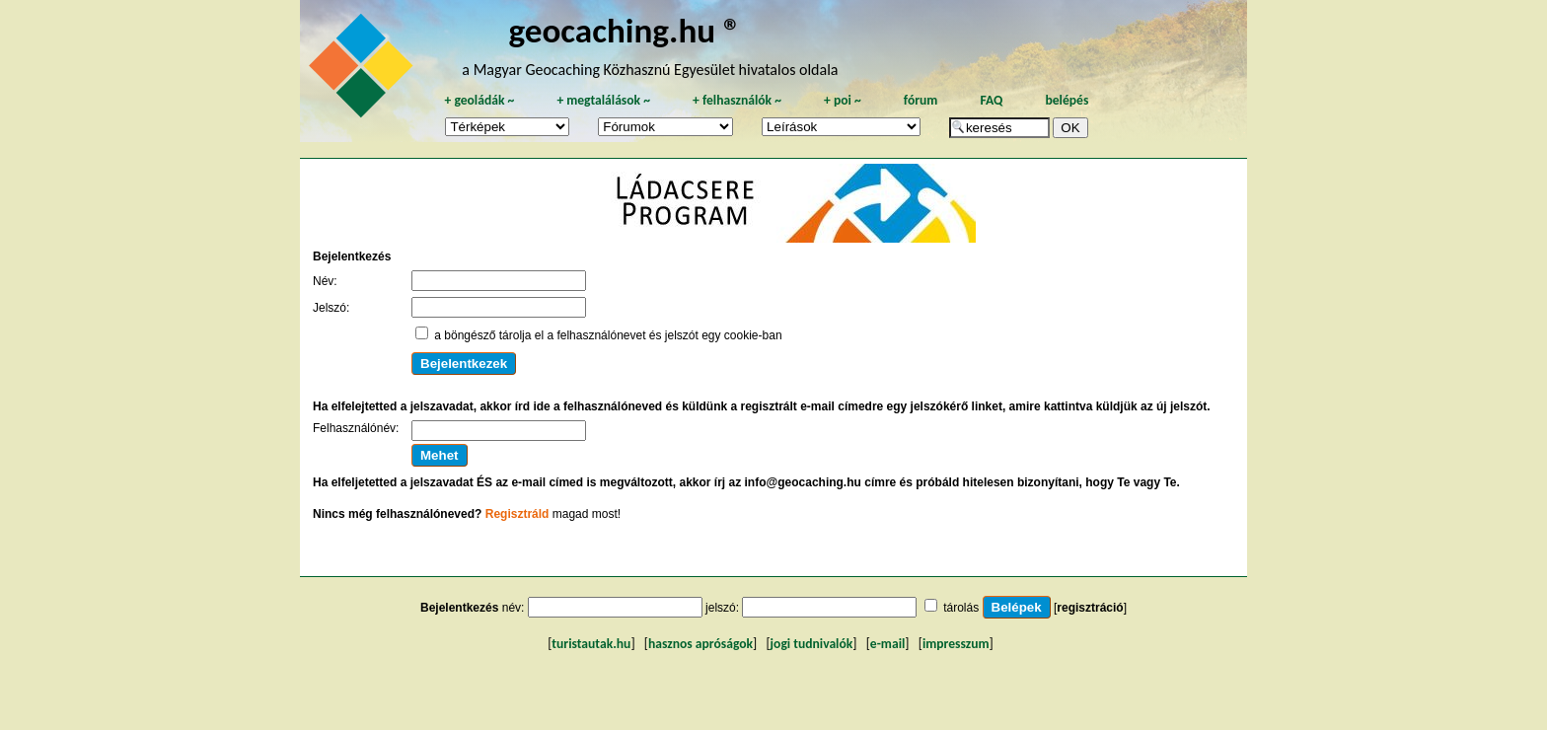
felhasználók (737, 100)
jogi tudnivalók (812, 643)
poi (842, 100)
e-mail (887, 643)
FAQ (991, 100)
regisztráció (1090, 608)
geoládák (479, 100)
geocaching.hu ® (624, 30)
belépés (1066, 100)
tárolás (961, 608)
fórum (921, 100)
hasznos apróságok (700, 643)
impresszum (956, 643)
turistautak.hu (591, 643)
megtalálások (603, 100)
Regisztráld (517, 514)
